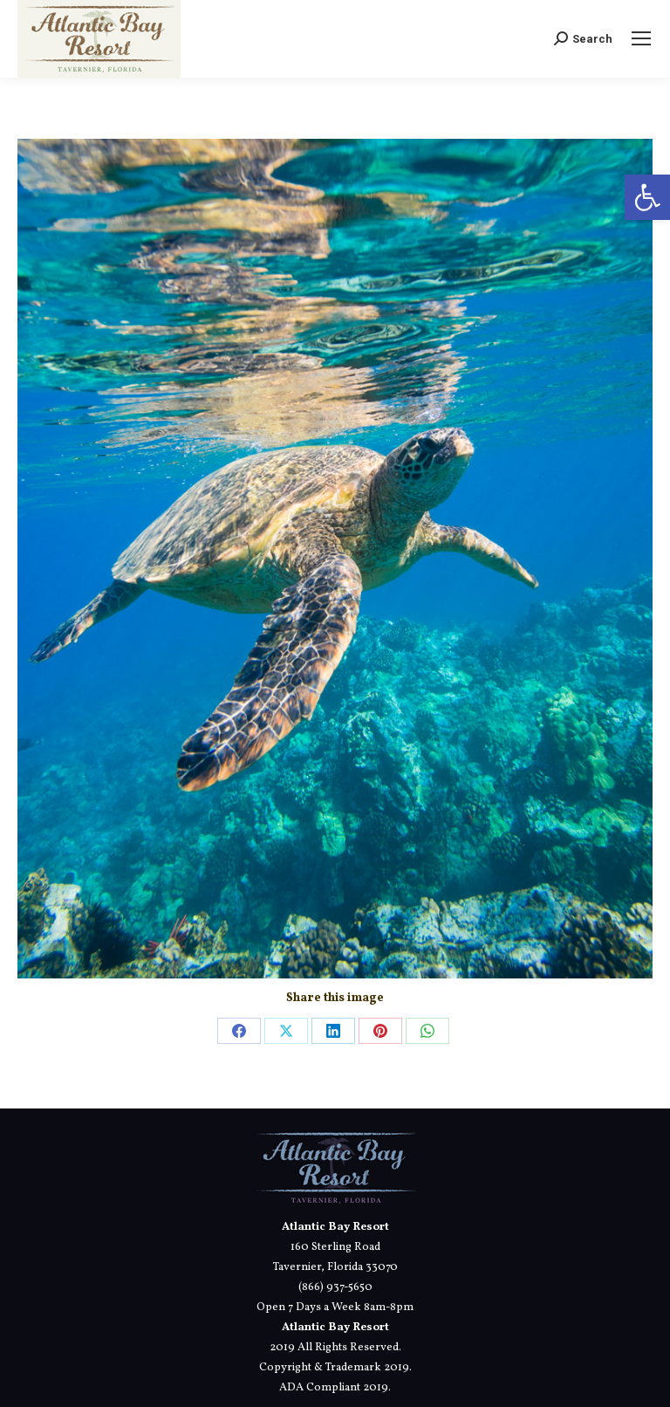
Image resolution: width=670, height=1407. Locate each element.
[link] (647, 197)
